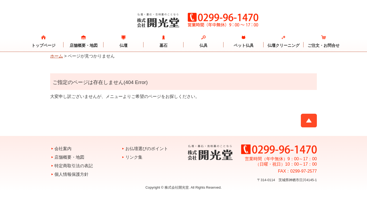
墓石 (163, 45)
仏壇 (123, 45)
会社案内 (62, 148)
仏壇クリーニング (284, 45)
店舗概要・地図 (84, 45)
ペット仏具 (244, 45)
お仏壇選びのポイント (146, 148)
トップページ (43, 45)
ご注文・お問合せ (324, 45)
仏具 (204, 45)
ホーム (56, 56)
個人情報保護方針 (71, 174)
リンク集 (133, 157)
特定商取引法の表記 (73, 165)
